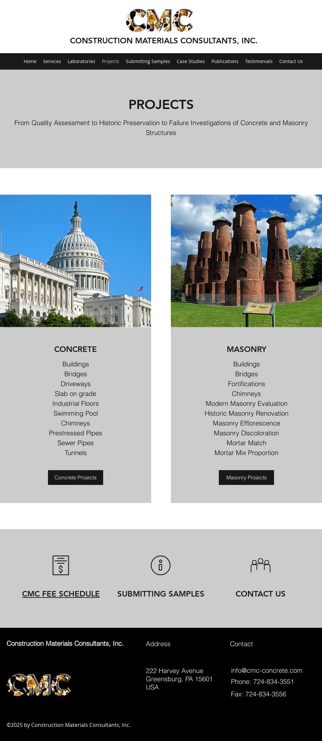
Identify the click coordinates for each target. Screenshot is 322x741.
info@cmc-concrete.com (267, 670)
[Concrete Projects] (75, 477)
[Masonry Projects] (246, 477)
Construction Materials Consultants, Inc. (65, 643)
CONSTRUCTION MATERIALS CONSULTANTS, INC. (164, 40)
